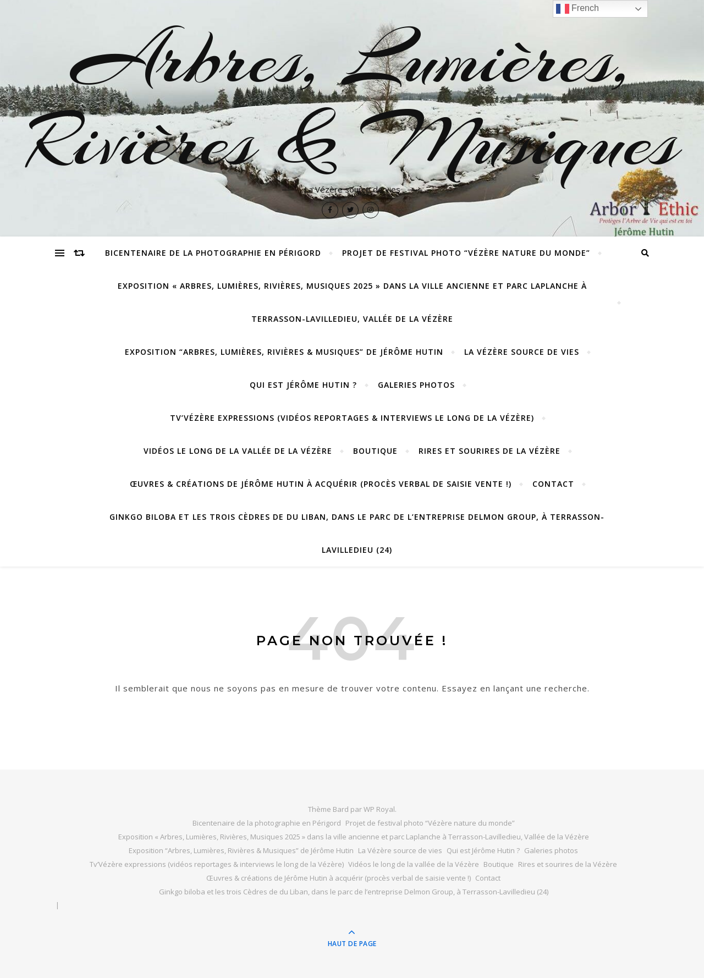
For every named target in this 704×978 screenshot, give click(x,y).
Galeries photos (416, 385)
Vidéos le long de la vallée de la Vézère (238, 451)
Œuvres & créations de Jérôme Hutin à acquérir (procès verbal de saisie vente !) (321, 484)
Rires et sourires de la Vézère (489, 451)
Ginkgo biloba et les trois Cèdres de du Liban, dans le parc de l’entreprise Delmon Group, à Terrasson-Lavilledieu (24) (356, 533)
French (577, 8)
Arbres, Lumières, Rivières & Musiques (352, 100)
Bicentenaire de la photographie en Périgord (213, 253)
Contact (553, 484)
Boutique (375, 451)
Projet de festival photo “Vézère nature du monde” (466, 253)
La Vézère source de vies (521, 352)
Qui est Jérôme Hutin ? (303, 385)
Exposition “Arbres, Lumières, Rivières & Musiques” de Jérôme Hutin (284, 352)
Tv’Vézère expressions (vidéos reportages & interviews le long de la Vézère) (352, 418)
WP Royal (379, 809)
